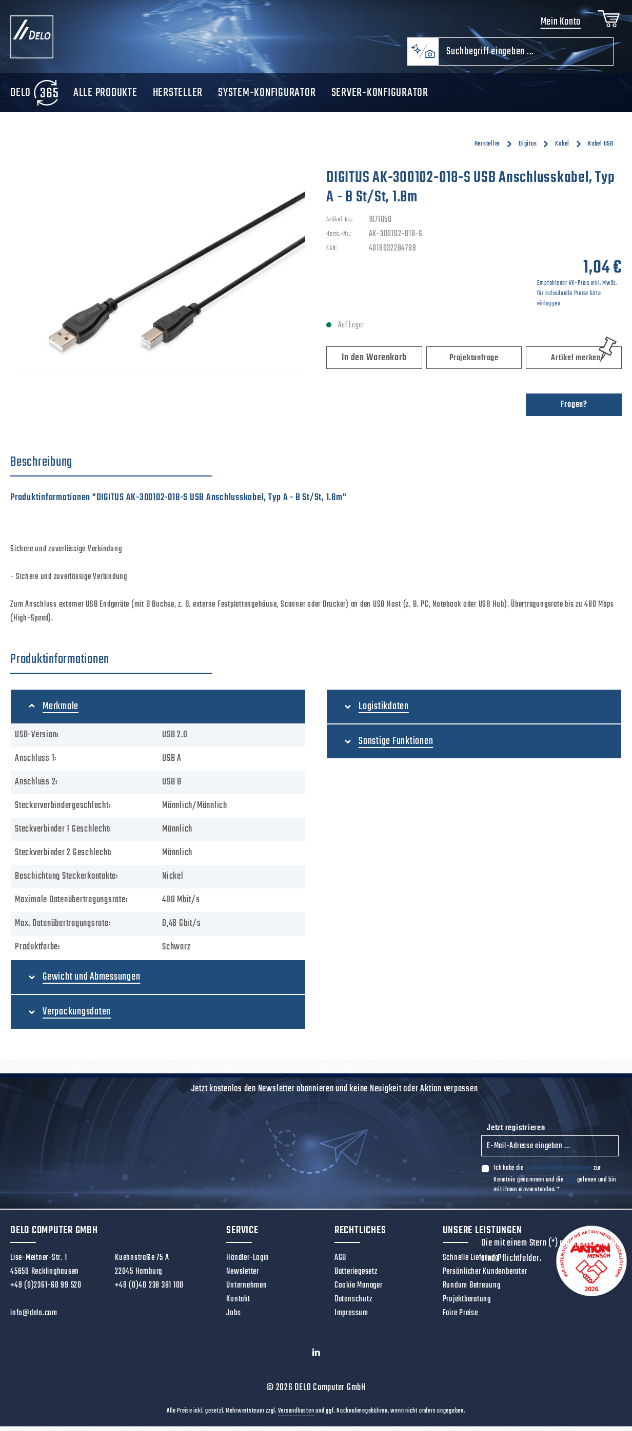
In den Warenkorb (374, 362)
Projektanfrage (474, 362)
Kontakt (238, 1304)
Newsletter (242, 1276)
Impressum (351, 1317)
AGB (570, 1184)
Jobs (233, 1317)
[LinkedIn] (316, 1360)
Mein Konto (558, 24)
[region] (158, 283)
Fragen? (574, 409)
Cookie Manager (358, 1290)
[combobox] (526, 56)
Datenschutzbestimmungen (558, 1172)
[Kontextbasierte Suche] (422, 56)
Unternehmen (246, 1290)
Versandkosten (296, 1416)
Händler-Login (247, 1262)
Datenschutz (353, 1304)
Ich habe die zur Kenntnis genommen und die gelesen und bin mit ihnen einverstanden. (554, 1183)
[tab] (111, 467)
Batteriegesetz (356, 1276)
